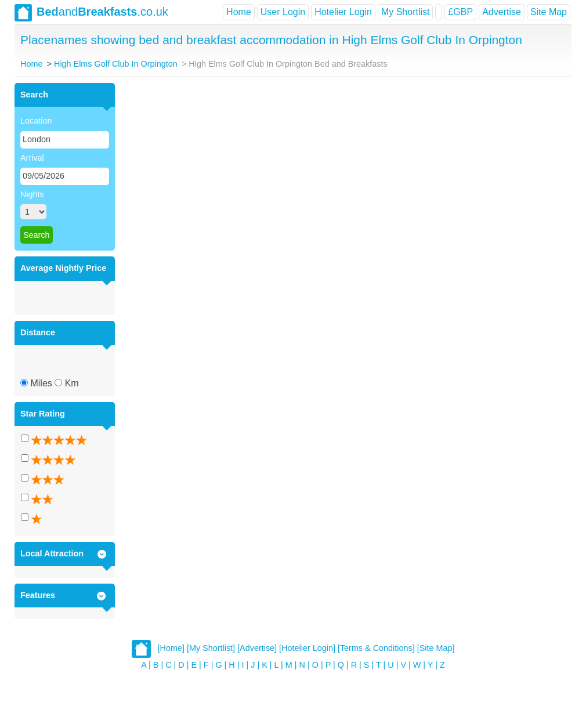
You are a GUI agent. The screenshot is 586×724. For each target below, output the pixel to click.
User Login (283, 12)
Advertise (501, 12)
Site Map (548, 12)
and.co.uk (91, 12)
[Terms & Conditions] (376, 648)
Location (36, 120)
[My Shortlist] (211, 648)
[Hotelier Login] (307, 648)
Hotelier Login (343, 12)
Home (238, 12)
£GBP (460, 12)
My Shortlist (405, 12)
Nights (32, 194)
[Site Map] (436, 648)
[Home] (171, 648)
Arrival (32, 157)
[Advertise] (257, 648)
